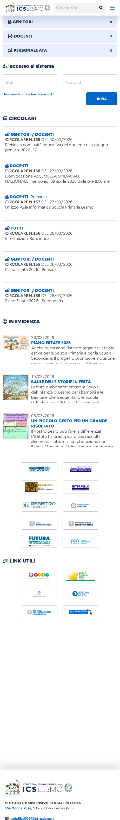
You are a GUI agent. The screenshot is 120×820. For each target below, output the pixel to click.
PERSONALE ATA (60, 50)
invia (102, 99)
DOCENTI (60, 36)
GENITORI (60, 22)
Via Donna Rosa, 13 (21, 808)
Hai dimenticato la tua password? (28, 94)
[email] (30, 80)
